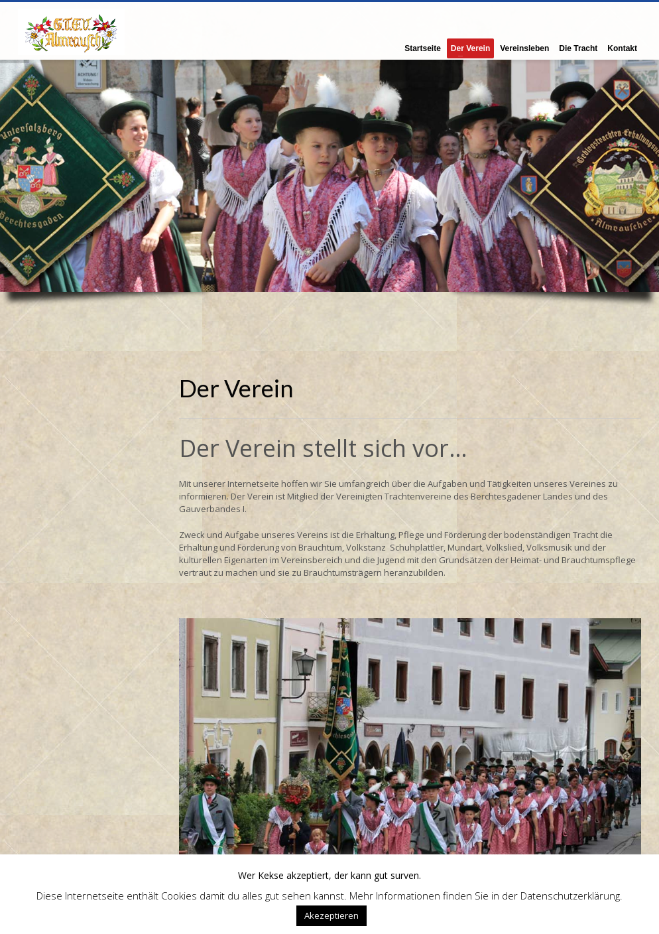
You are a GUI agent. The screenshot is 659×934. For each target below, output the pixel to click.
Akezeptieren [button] (331, 915)
